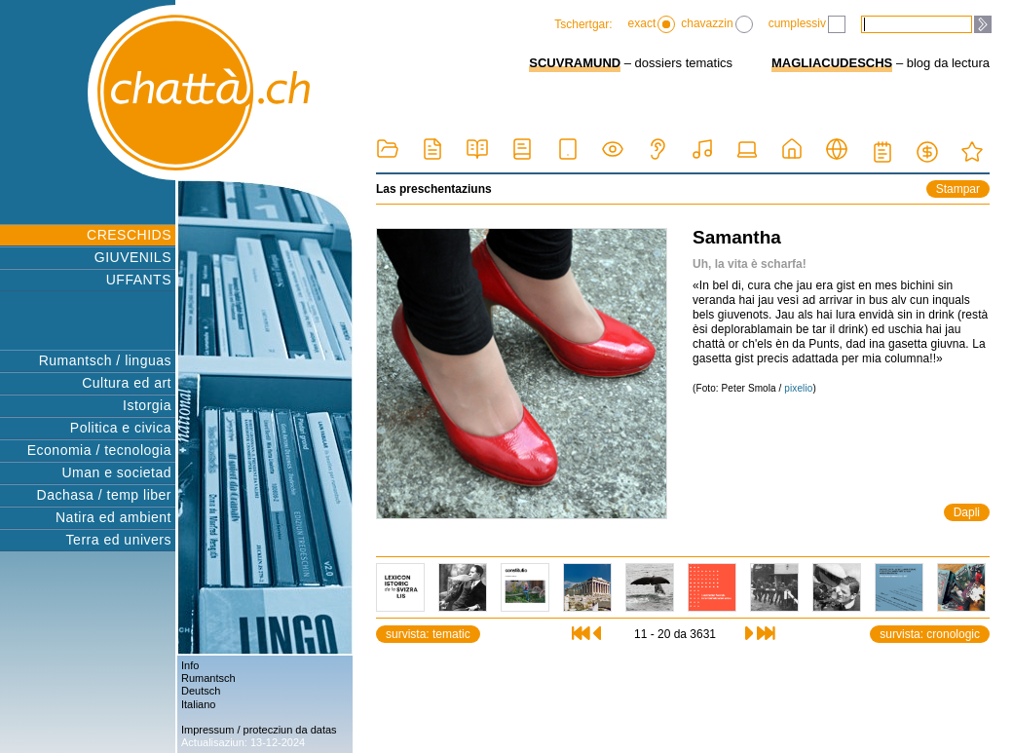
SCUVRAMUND (574, 63)
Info (190, 665)
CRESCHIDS (129, 235)
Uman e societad (116, 472)
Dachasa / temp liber (104, 495)
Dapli (967, 512)
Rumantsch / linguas (105, 360)
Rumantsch (208, 678)
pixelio (798, 388)
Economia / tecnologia (99, 450)
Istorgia (147, 405)
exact (652, 24)
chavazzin (716, 24)
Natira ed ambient (113, 517)
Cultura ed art (126, 383)
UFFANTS (138, 279)
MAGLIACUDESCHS (831, 63)
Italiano (198, 704)
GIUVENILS (132, 257)
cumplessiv (807, 24)
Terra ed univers (118, 539)
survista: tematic (428, 634)
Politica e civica (120, 427)
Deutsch (200, 691)
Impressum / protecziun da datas (259, 729)
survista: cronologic (930, 634)
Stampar (958, 189)
